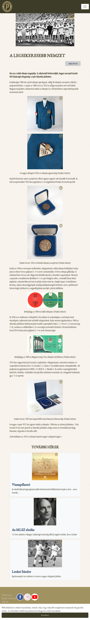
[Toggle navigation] (85, 6)
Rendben (45, 615)
